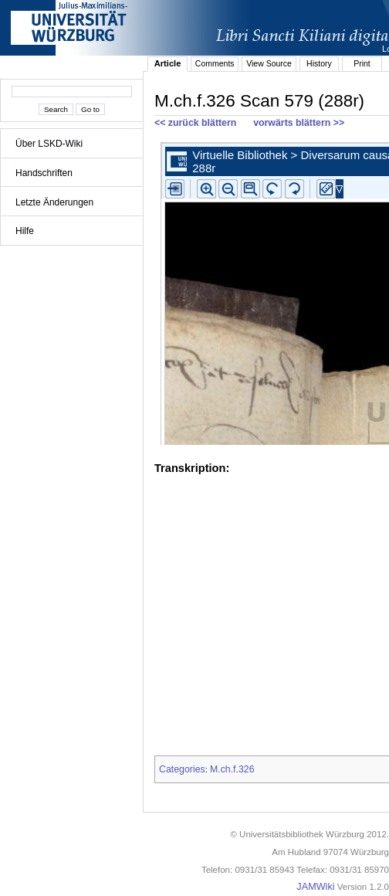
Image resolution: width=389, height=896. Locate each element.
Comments (215, 63)
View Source (269, 63)
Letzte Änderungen (54, 202)
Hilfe (24, 231)
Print (361, 63)
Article (167, 63)
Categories (182, 769)
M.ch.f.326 (232, 769)
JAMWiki (315, 886)
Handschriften (44, 173)
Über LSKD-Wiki (49, 143)
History (319, 63)
